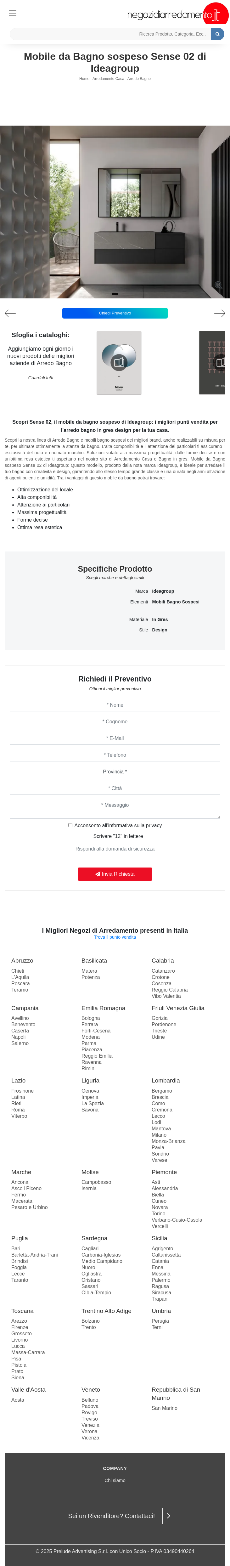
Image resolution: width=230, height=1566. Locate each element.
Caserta (20, 1030)
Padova (89, 1406)
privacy (154, 825)
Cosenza (161, 983)
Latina (18, 1097)
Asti (156, 1182)
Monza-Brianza (169, 1141)
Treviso (89, 1419)
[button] (115, 294)
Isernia (89, 1188)
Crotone (161, 977)
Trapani (160, 1299)
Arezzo (19, 1321)
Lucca (18, 1346)
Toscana (22, 1311)
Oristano (90, 1280)
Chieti (17, 971)
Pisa (16, 1358)
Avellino (20, 1018)
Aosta (17, 1400)
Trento (88, 1327)
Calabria (163, 960)
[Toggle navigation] (12, 12)
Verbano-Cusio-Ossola (177, 1220)
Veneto (90, 1389)
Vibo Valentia (166, 996)
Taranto (19, 1280)
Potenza (90, 977)
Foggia (19, 1267)
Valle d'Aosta (28, 1389)
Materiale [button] (138, 619)
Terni (157, 1327)
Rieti (16, 1103)
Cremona (162, 1109)
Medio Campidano (101, 1261)
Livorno (19, 1340)
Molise (90, 1172)
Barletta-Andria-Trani (34, 1255)
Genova (90, 1091)
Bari (15, 1248)
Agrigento (162, 1248)
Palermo (161, 1280)
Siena (17, 1377)
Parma (88, 1043)
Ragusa (160, 1286)
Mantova (161, 1128)
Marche (21, 1172)
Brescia (160, 1097)
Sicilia (159, 1238)
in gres (160, 619)
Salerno (20, 1043)
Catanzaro (163, 971)
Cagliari (89, 1248)
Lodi (156, 1122)
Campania (25, 1008)
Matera (89, 971)
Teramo (19, 989)
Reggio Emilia (97, 1056)
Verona (89, 1431)
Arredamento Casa (108, 78)
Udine (158, 1037)
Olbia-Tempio (96, 1292)
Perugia (160, 1321)
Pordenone (164, 1024)
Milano (159, 1135)
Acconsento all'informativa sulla (118, 825)
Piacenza (91, 1049)
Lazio (18, 1080)
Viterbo (19, 1116)
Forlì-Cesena (95, 1030)
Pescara (20, 983)
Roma (18, 1109)
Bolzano (90, 1321)
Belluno (89, 1400)
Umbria (161, 1311)
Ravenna (91, 1062)
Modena (90, 1037)
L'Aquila (20, 977)
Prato (17, 1371)
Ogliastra (91, 1273)
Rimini (88, 1068)
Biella (158, 1194)
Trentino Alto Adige (106, 1311)
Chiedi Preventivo (115, 313)
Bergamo (162, 1091)
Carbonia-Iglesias (101, 1255)
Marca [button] (141, 591)
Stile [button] (143, 629)
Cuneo (159, 1201)
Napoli (18, 1037)
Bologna (90, 1018)
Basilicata (94, 960)
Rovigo (89, 1412)
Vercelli (160, 1226)
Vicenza (90, 1437)
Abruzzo (22, 960)
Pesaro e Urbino (29, 1207)
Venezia (90, 1425)
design (159, 629)
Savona (89, 1109)
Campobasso (96, 1182)
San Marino (164, 1408)
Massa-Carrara (28, 1352)
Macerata (21, 1201)
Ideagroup (163, 591)
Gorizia (160, 1018)
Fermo (18, 1194)
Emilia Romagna (103, 1008)
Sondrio (160, 1153)
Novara (160, 1207)
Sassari (89, 1286)
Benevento (23, 1024)
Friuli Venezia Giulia (178, 1008)
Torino (158, 1213)
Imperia (89, 1097)
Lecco (158, 1116)
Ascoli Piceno (26, 1188)
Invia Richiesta (115, 874)
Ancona (19, 1182)
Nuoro (88, 1267)
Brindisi (19, 1261)
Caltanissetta (166, 1255)
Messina (161, 1273)
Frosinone (22, 1091)
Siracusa (161, 1292)
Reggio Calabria (170, 989)
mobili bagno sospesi (176, 601)
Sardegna (94, 1238)
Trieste (159, 1030)
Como (158, 1103)
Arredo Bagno (139, 78)
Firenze (19, 1327)
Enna (157, 1267)
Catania (160, 1261)
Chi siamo (115, 1480)
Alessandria (165, 1188)
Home (84, 78)
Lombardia (166, 1080)
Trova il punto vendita (115, 937)
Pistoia (18, 1365)
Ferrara (89, 1024)
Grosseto (21, 1333)
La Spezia (92, 1103)
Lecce (18, 1273)
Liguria (90, 1080)
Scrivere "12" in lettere (118, 836)
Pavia (158, 1147)
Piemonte (164, 1172)
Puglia (19, 1238)
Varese (159, 1160)
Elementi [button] (139, 601)
